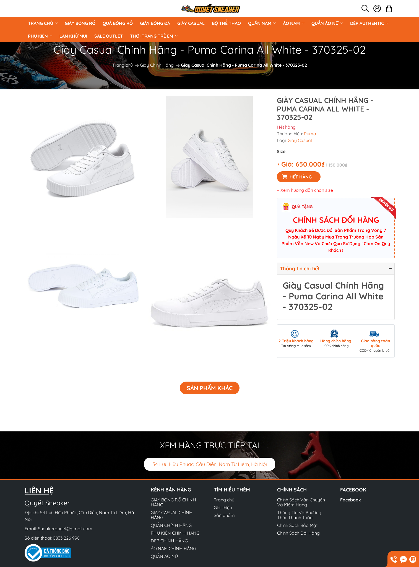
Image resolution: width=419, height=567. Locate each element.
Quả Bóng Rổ (118, 23)
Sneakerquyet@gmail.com (65, 528)
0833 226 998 (66, 538)
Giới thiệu (223, 507)
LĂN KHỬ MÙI (73, 36)
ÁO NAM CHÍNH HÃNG (173, 548)
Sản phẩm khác (210, 388)
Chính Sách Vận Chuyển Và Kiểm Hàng (301, 502)
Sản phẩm (224, 515)
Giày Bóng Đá (155, 23)
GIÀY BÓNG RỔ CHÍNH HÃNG (173, 502)
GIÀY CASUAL (191, 23)
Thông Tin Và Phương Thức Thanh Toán (299, 515)
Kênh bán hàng (171, 489)
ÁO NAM (293, 23)
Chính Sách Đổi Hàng (298, 533)
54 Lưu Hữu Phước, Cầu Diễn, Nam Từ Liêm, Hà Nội (209, 464)
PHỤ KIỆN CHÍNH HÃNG (175, 533)
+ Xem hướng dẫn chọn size (305, 190)
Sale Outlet (108, 36)
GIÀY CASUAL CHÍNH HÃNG (171, 515)
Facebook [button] (353, 489)
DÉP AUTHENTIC (369, 23)
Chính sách (292, 489)
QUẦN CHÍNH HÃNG (171, 525)
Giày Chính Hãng (157, 65)
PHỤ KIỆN (40, 36)
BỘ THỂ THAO (226, 23)
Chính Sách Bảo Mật (297, 525)
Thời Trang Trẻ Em (154, 36)
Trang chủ (43, 23)
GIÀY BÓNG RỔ (80, 23)
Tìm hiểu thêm (232, 489)
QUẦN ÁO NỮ (327, 23)
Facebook (350, 500)
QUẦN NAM (262, 23)
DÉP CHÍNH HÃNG (169, 540)
